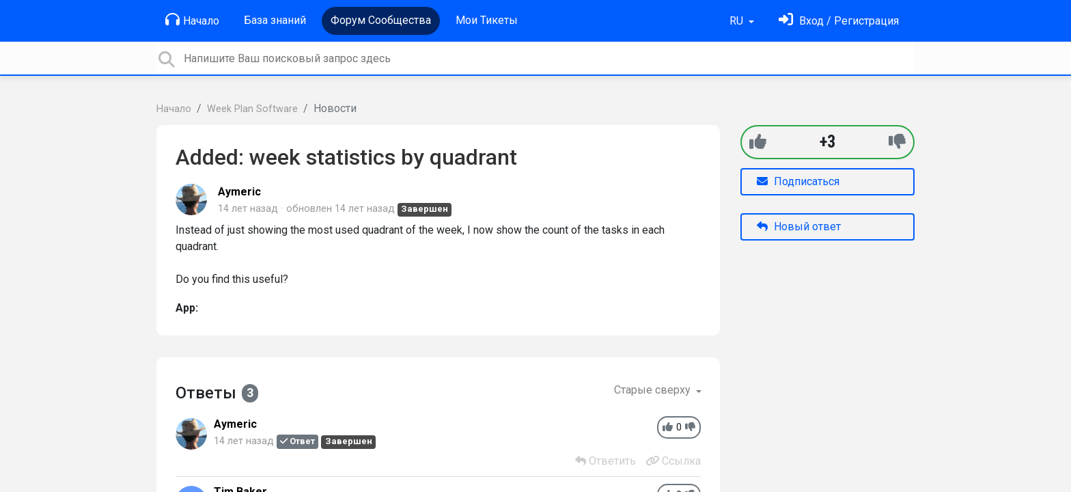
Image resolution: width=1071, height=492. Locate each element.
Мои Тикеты (487, 20)
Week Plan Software (252, 109)
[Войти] (838, 21)
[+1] (757, 142)
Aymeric (239, 191)
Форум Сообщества (381, 20)
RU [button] (737, 20)
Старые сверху (653, 389)
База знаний (275, 20)
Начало (192, 19)
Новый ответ (799, 226)
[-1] (897, 142)
